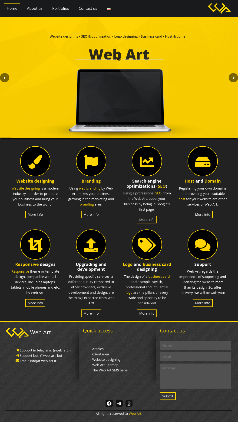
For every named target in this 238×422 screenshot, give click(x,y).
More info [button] (35, 214)
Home (12, 8)
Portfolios (60, 8)
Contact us (88, 8)
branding (87, 204)
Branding (91, 181)
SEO (162, 186)
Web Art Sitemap (105, 365)
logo (129, 292)
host (181, 199)
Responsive (27, 264)
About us (35, 8)
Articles (98, 349)
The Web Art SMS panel (110, 370)
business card (157, 264)
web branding (89, 188)
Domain (212, 181)
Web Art (135, 413)
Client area (100, 354)
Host (189, 181)
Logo (128, 264)
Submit (167, 396)
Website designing (35, 181)
